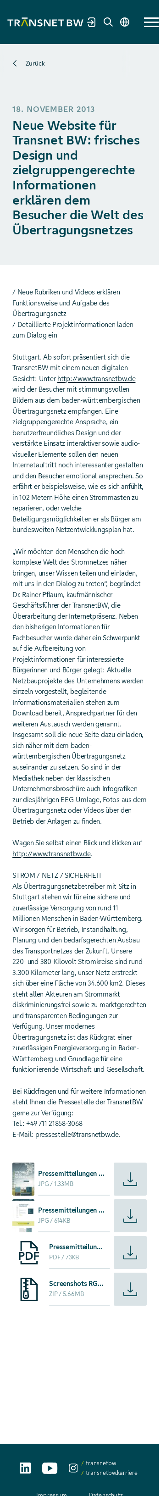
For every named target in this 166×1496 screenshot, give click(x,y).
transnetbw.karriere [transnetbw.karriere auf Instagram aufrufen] (112, 1473)
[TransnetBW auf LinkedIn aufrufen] (25, 1468)
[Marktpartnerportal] (91, 22)
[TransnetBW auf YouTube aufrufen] (50, 1468)
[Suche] (108, 22)
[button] (151, 22)
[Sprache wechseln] (124, 22)
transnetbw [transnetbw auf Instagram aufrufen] (101, 1463)
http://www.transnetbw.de (96, 379)
